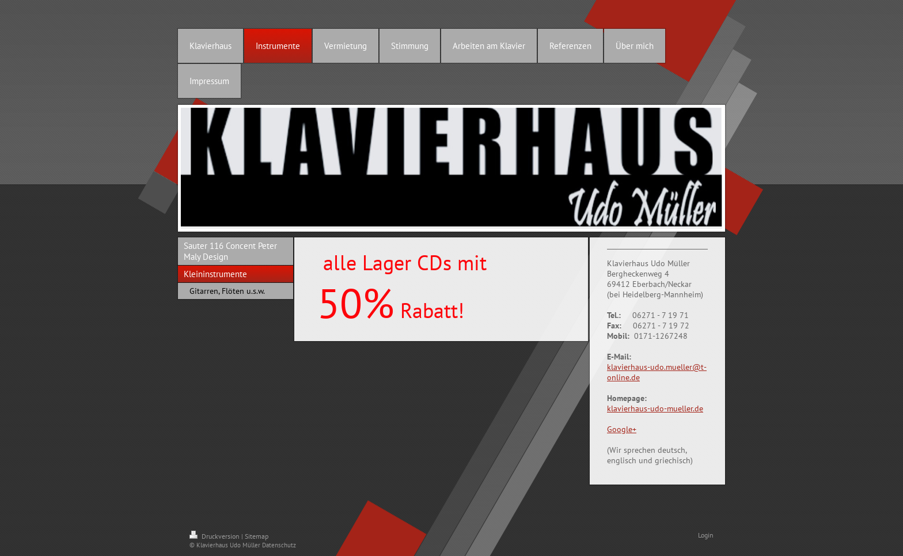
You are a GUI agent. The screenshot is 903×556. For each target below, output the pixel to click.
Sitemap (256, 536)
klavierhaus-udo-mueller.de (655, 408)
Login (706, 535)
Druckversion (215, 536)
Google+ (621, 429)
